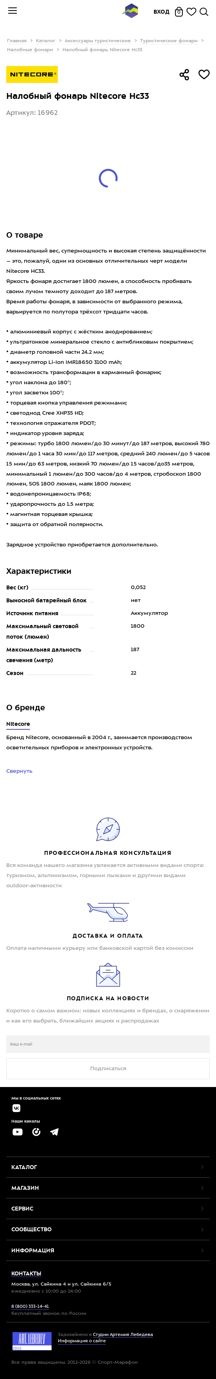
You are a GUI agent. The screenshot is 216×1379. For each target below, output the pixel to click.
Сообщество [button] (31, 1229)
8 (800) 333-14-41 (30, 1307)
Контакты (26, 1273)
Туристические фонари (169, 41)
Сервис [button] (22, 1208)
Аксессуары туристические (98, 41)
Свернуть (20, 771)
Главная (17, 41)
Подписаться (108, 1068)
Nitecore (18, 724)
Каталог (45, 41)
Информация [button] (32, 1250)
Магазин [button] (25, 1188)
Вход (162, 12)
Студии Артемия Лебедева (123, 1335)
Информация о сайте (82, 1341)
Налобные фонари (30, 50)
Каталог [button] (24, 1167)
